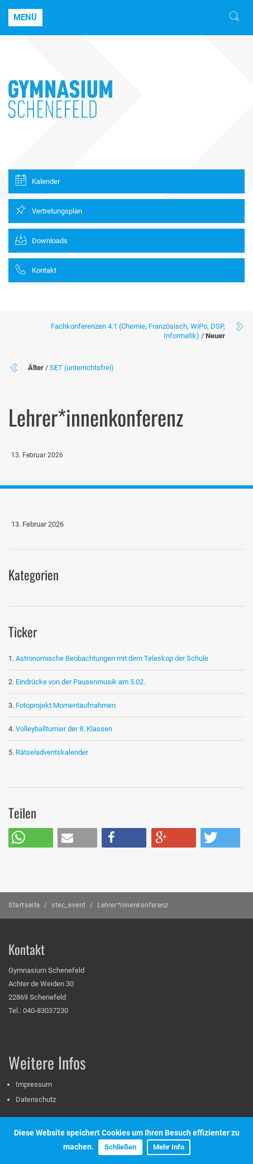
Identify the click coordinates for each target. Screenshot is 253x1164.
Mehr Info (168, 1147)
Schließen (120, 1147)
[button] (30, 838)
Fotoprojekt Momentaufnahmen (66, 705)
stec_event (68, 905)
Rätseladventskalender (52, 752)
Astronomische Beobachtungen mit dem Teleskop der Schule (112, 658)
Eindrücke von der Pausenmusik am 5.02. (80, 682)
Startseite (24, 905)
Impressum (34, 1084)
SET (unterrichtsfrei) (82, 367)
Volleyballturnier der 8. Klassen (64, 729)
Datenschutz (36, 1099)
